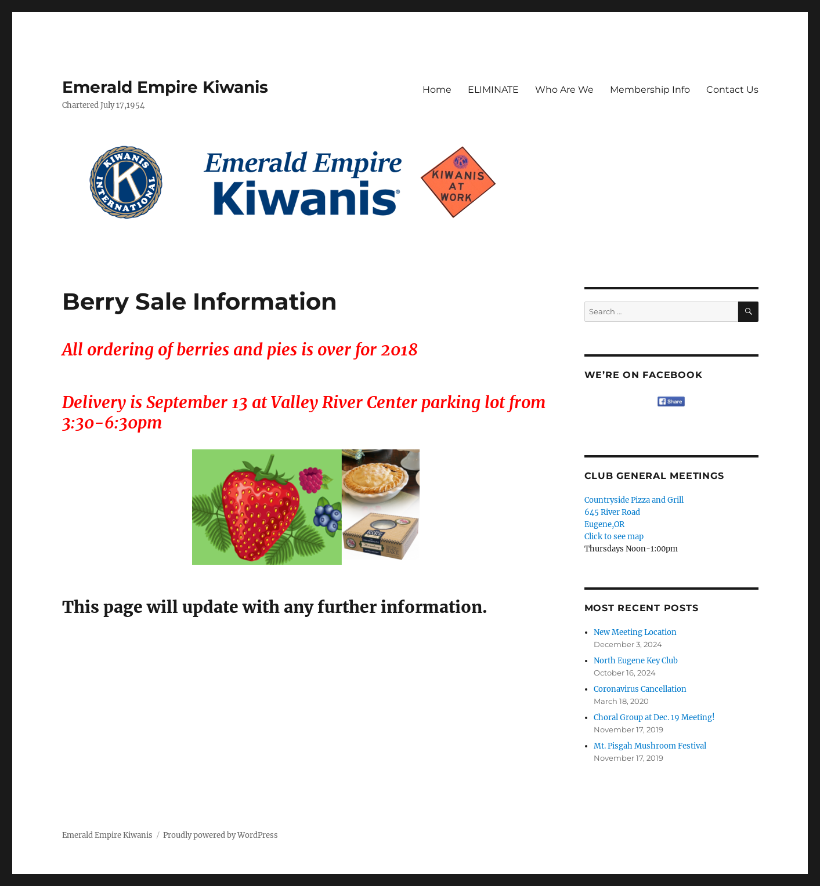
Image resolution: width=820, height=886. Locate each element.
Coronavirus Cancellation (640, 689)
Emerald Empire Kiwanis (165, 87)
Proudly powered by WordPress (220, 835)
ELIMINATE (493, 89)
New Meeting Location (635, 632)
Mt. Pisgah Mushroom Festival (650, 746)
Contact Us (732, 89)
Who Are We (564, 89)
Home (436, 89)
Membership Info (650, 89)
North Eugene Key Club (636, 661)
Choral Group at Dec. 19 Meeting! (654, 717)
